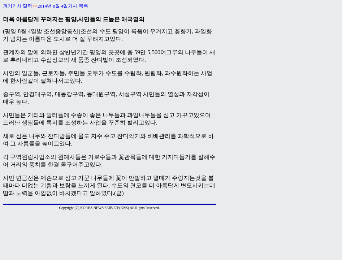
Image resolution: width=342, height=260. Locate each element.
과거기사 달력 (17, 6)
